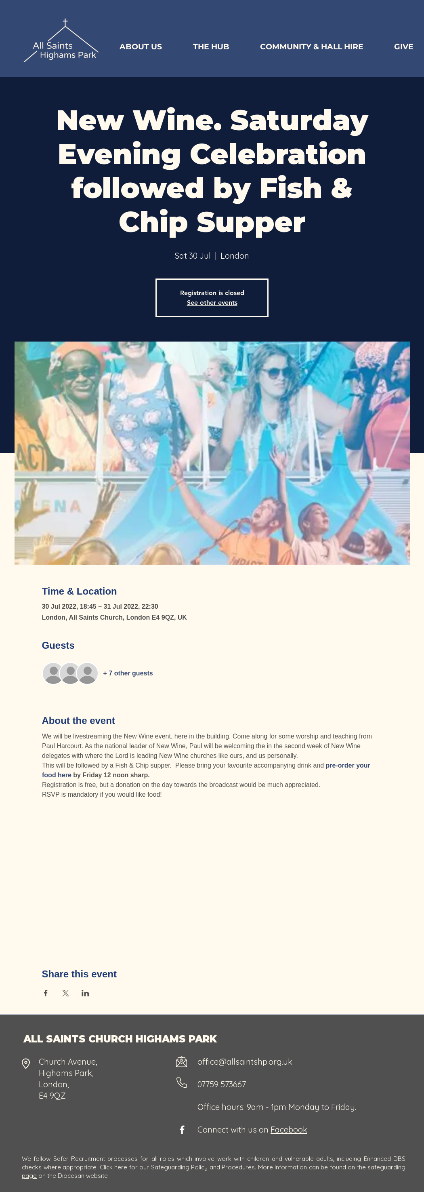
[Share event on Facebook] (46, 993)
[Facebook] (182, 1129)
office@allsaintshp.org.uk (244, 1062)
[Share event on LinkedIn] (85, 993)
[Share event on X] (65, 993)
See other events (212, 302)
